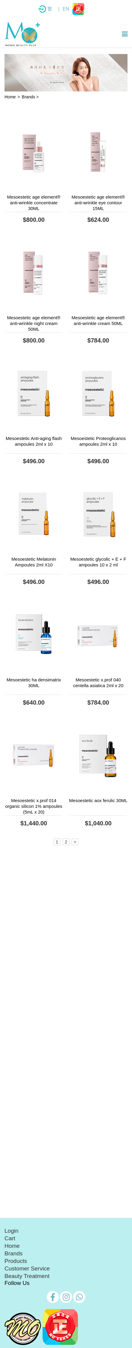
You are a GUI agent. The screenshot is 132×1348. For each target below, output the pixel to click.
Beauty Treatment (27, 1276)
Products (15, 1261)
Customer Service (27, 1268)
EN (65, 8)
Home (10, 96)
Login (11, 1231)
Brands (13, 1253)
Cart (9, 1238)
